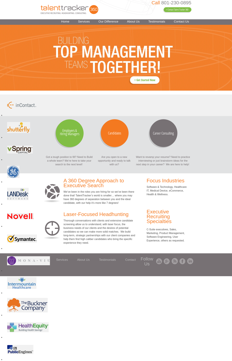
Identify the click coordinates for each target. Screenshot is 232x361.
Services (84, 21)
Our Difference (108, 21)
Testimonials (156, 21)
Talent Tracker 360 (69, 9)
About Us (133, 21)
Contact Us (181, 21)
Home (65, 21)
